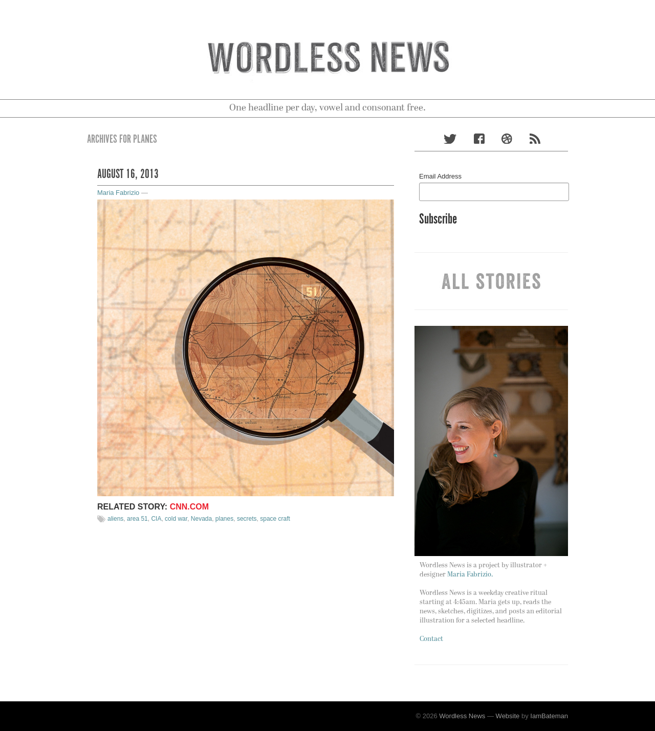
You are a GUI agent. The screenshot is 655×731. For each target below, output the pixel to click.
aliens (115, 518)
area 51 (137, 518)
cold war (176, 518)
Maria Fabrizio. (470, 575)
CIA (156, 518)
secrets (247, 518)
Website (508, 716)
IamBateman (549, 716)
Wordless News (462, 716)
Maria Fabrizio (118, 192)
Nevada (201, 518)
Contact (431, 639)
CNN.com (189, 506)
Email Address (440, 176)
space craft (275, 518)
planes (224, 518)
